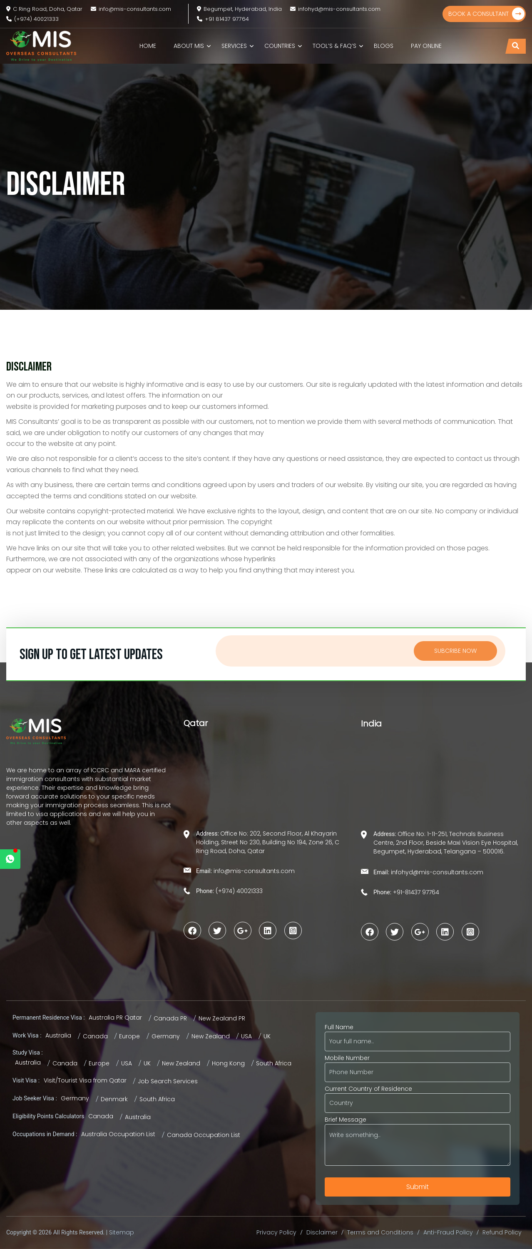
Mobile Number (417, 1065)
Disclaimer (322, 1232)
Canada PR (170, 1018)
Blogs (383, 46)
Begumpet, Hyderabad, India (239, 9)
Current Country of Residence (417, 1096)
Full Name (417, 1034)
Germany (166, 1036)
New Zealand (210, 1036)
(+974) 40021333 (32, 19)
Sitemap (121, 1232)
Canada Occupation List (203, 1135)
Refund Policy (502, 1232)
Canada (95, 1036)
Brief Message (417, 1141)
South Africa (273, 1063)
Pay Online (426, 46)
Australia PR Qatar (115, 1017)
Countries (279, 46)
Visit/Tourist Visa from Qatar (85, 1080)
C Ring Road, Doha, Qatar (44, 9)
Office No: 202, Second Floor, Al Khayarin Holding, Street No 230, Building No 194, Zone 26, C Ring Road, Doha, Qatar (267, 842)
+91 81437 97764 (223, 19)
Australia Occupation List (118, 1134)
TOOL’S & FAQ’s (334, 46)
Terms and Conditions (380, 1232)
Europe (129, 1036)
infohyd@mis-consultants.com (335, 9)
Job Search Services (168, 1081)
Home (147, 46)
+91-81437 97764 (415, 892)
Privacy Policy (276, 1232)
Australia (58, 1035)
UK (267, 1036)
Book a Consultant (486, 13)
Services (234, 46)
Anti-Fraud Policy (448, 1232)
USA (246, 1036)
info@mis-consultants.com (131, 9)
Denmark (114, 1099)
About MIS (189, 46)
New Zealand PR (222, 1018)
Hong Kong (228, 1063)
